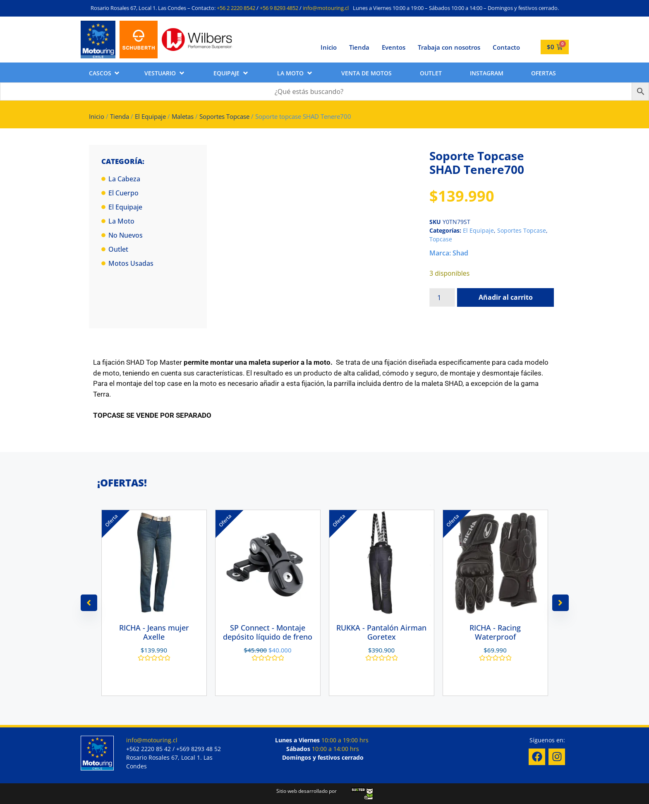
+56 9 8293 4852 (279, 8)
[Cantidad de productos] (442, 297)
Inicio (329, 47)
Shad (460, 253)
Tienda (359, 47)
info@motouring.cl (326, 8)
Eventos (393, 47)
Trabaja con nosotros (449, 47)
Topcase (440, 239)
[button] (105, 73)
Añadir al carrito (506, 297)
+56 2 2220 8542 (236, 8)
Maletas (183, 116)
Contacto (506, 47)
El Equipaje (150, 116)
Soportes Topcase (224, 116)
